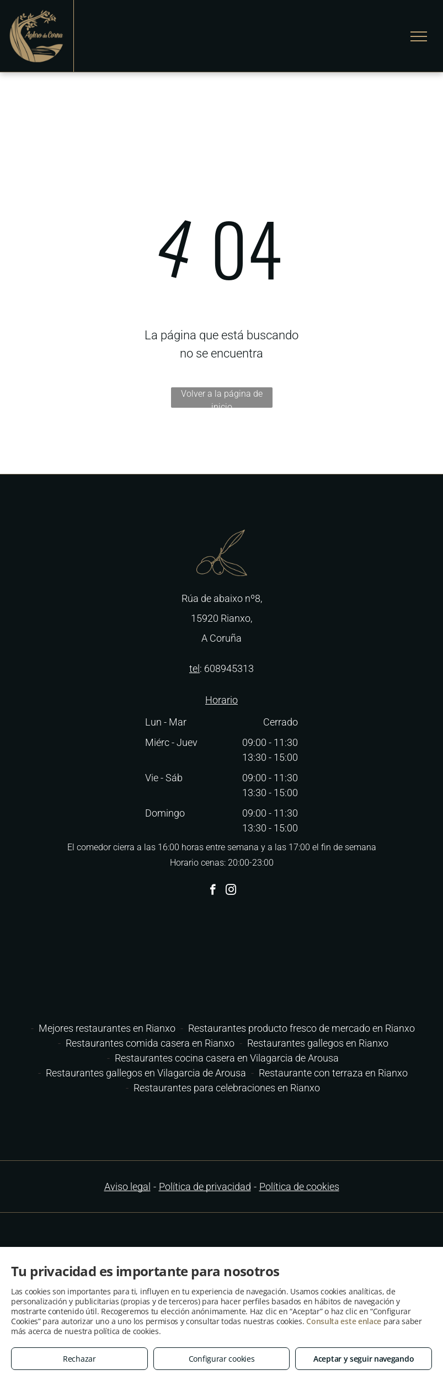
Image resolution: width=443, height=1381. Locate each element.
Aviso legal (127, 1186)
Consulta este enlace (343, 1321)
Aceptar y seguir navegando (363, 1358)
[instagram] (231, 891)
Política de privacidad (205, 1186)
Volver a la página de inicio (222, 398)
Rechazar (79, 1358)
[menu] (418, 36)
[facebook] (213, 891)
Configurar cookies (222, 1358)
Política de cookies (299, 1186)
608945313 (229, 668)
